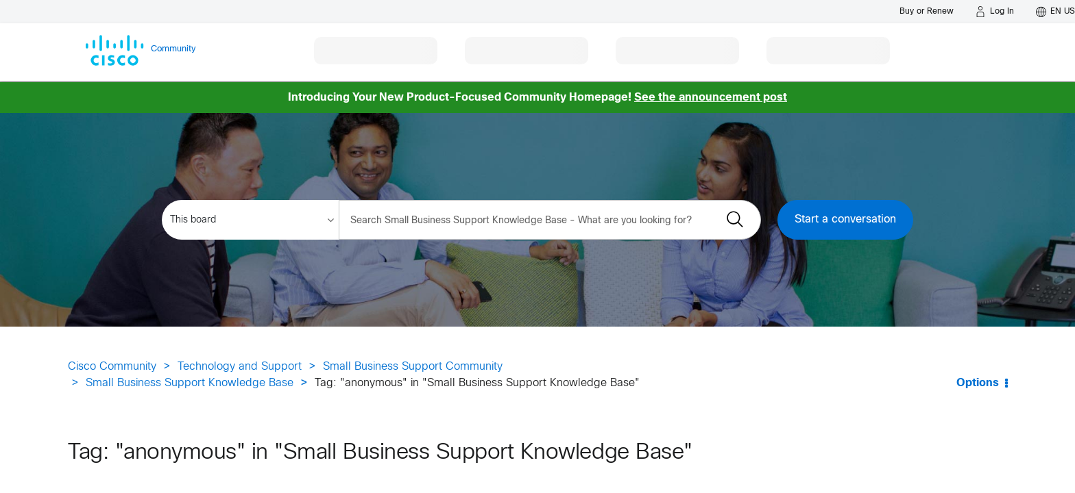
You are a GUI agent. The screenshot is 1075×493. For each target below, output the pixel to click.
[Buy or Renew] (926, 11)
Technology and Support (240, 367)
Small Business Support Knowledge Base (189, 383)
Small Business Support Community (413, 367)
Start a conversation (845, 219)
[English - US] (1055, 11)
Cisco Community (112, 367)
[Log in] (995, 11)
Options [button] (977, 383)
